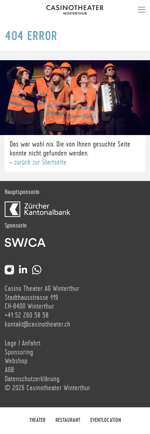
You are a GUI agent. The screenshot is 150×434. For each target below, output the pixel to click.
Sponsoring (19, 352)
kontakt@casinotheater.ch (37, 324)
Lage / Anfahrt (22, 343)
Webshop (16, 361)
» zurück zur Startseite (38, 162)
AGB (9, 370)
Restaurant (67, 420)
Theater (37, 420)
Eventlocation (105, 420)
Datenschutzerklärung (32, 379)
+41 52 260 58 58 (27, 315)
